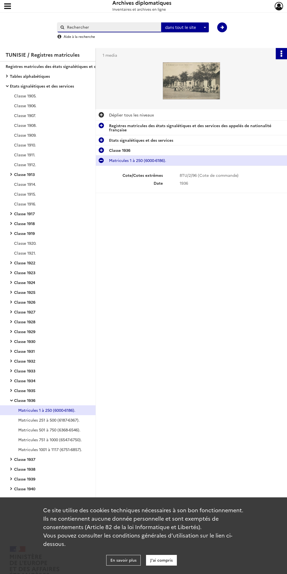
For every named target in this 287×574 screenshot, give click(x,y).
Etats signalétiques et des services (42, 86)
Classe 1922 (24, 263)
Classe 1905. (25, 96)
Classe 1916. (25, 204)
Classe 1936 (24, 400)
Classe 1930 (24, 341)
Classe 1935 (24, 390)
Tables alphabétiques (30, 76)
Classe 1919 (24, 233)
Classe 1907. (25, 115)
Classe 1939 (24, 479)
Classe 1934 (24, 380)
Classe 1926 (24, 302)
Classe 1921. (25, 253)
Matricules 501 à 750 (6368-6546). (49, 430)
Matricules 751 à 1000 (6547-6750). (50, 439)
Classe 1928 (24, 321)
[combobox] (185, 27)
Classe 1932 (24, 361)
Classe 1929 (24, 331)
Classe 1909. (25, 135)
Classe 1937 (24, 459)
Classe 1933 (24, 371)
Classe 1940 (24, 488)
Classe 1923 (24, 272)
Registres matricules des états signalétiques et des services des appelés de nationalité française (62, 66)
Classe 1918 (24, 223)
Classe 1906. (25, 105)
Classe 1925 (24, 292)
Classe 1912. (25, 164)
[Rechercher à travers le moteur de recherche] (112, 27)
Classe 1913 (24, 174)
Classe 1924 (24, 282)
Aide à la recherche (79, 36)
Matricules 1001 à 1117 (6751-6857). (50, 449)
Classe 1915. (25, 194)
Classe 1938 (24, 469)
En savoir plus (123, 560)
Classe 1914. (25, 184)
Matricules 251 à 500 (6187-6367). (49, 420)
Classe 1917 (24, 213)
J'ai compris (161, 560)
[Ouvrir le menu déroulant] (7, 6)
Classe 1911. (24, 154)
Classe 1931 (24, 351)
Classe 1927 (24, 312)
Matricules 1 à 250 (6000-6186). (46, 410)
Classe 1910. (25, 145)
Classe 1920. (25, 243)
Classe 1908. (25, 125)
